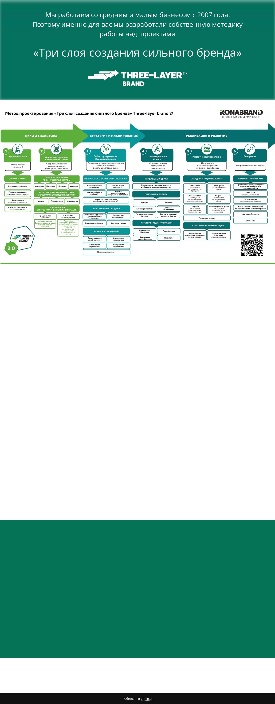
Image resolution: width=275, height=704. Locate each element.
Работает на (137, 699)
